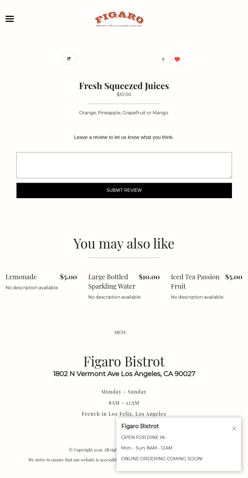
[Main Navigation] (10, 19)
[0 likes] (176, 60)
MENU (120, 332)
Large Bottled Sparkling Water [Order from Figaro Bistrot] (111, 281)
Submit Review (124, 190)
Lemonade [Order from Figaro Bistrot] (21, 276)
